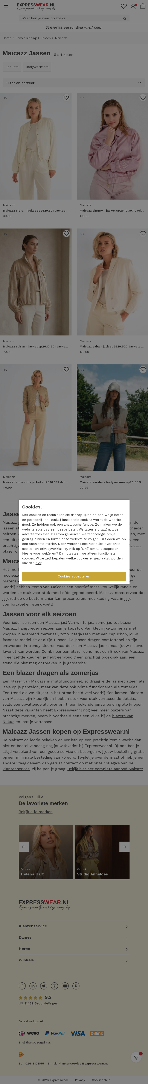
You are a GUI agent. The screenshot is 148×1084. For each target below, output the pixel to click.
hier (92, 544)
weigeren (48, 553)
